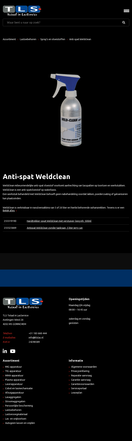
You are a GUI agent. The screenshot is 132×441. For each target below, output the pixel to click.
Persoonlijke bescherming (19, 405)
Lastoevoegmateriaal (16, 414)
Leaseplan (76, 392)
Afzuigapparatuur (14, 392)
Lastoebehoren (28, 39)
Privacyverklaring (80, 371)
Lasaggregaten (13, 397)
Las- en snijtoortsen (15, 418)
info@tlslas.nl (36, 337)
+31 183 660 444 (38, 333)
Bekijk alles (10, 210)
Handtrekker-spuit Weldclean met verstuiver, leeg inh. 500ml (59, 221)
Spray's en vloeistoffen (52, 39)
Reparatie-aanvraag (81, 375)
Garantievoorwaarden (82, 384)
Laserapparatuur (14, 384)
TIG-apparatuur (13, 371)
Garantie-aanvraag (81, 379)
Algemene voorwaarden (84, 366)
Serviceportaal (79, 388)
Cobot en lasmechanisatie (19, 388)
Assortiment (9, 39)
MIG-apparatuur (13, 366)
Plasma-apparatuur (15, 379)
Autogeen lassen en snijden (20, 423)
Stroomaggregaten (15, 401)
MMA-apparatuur (14, 375)
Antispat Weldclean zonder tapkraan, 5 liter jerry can (55, 228)
